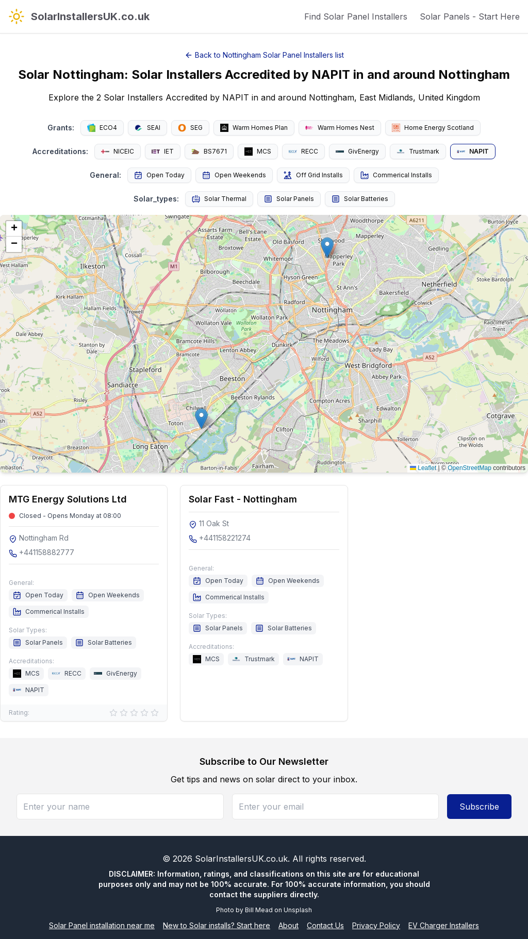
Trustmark (418, 151)
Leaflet (423, 468)
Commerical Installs (396, 175)
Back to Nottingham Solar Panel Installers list (264, 55)
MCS (257, 151)
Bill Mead (259, 910)
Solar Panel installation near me (102, 925)
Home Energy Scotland (433, 128)
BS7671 (209, 151)
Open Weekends (234, 175)
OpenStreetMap (469, 468)
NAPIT (473, 151)
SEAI (147, 128)
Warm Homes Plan (254, 128)
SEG (190, 128)
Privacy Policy (376, 925)
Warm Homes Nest (339, 127)
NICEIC (117, 151)
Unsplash (298, 910)
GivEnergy (357, 151)
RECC (303, 151)
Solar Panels (289, 199)
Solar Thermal (219, 199)
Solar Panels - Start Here (470, 16)
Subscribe (479, 806)
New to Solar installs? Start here (216, 925)
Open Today (159, 175)
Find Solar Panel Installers (355, 16)
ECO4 (102, 128)
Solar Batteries (360, 199)
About (288, 925)
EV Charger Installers (443, 925)
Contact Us (325, 925)
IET (163, 151)
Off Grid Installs (313, 175)
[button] (201, 418)
